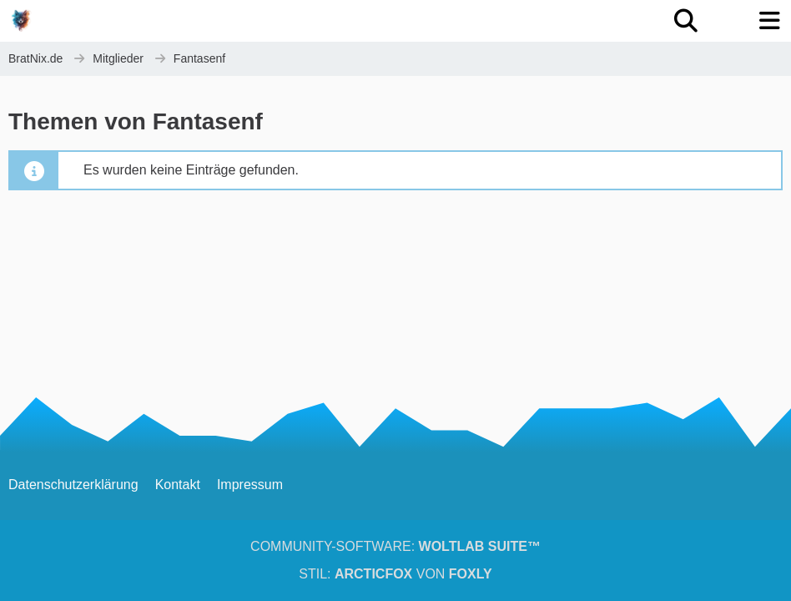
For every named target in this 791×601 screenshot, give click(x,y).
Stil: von (395, 574)
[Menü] (769, 21)
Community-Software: (395, 546)
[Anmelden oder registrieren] (727, 21)
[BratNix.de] (21, 20)
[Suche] (686, 21)
